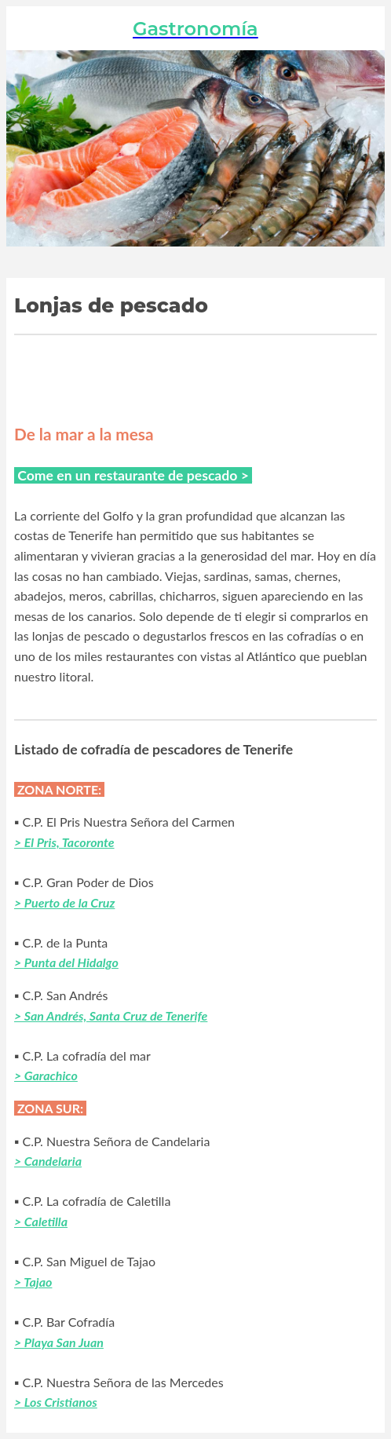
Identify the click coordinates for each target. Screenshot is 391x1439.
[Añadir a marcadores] (320, 373)
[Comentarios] (358, 373)
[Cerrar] (28, 28)
